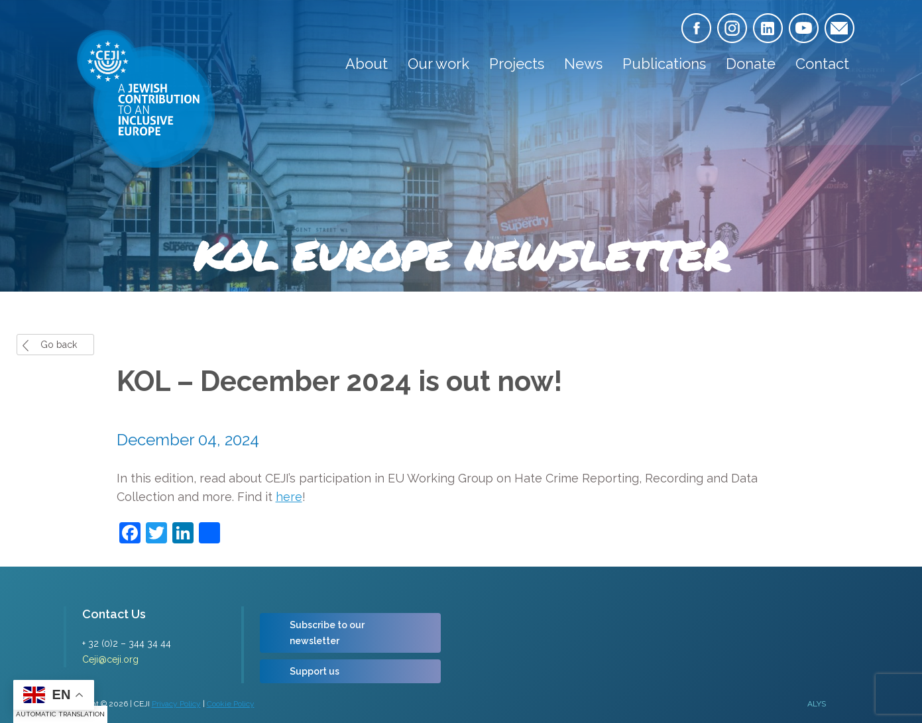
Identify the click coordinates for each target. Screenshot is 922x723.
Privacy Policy (176, 703)
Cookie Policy (231, 703)
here (289, 497)
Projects (516, 63)
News (583, 63)
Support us (314, 671)
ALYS (816, 703)
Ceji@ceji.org (110, 659)
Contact (822, 63)
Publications (664, 63)
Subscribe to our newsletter (327, 633)
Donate (751, 63)
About (366, 63)
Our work (438, 63)
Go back (58, 344)
